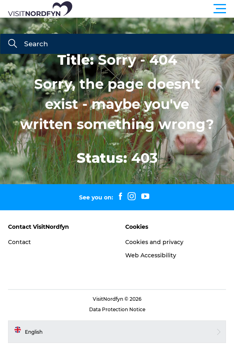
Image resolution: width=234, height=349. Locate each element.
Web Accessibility (150, 255)
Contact (19, 242)
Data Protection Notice (117, 309)
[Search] (12, 44)
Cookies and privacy (154, 242)
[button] (153, 9)
